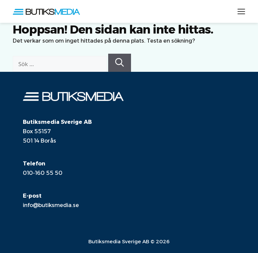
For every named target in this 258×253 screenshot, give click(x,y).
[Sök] (119, 63)
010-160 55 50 (42, 173)
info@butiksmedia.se (51, 205)
